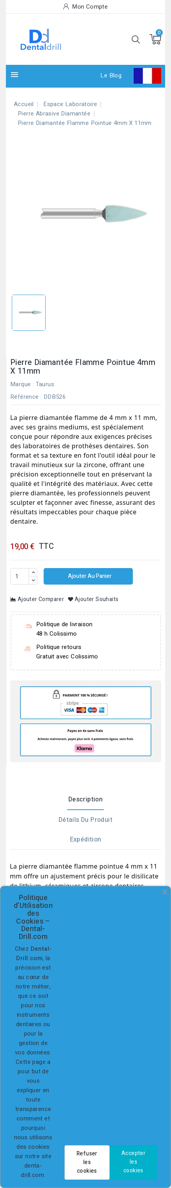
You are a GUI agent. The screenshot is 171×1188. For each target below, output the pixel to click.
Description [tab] (85, 799)
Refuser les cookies (87, 1162)
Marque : (22, 384)
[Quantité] (19, 576)
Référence (24, 396)
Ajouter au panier (89, 576)
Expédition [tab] (85, 839)
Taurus (45, 384)
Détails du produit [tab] (85, 820)
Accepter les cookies (133, 1162)
